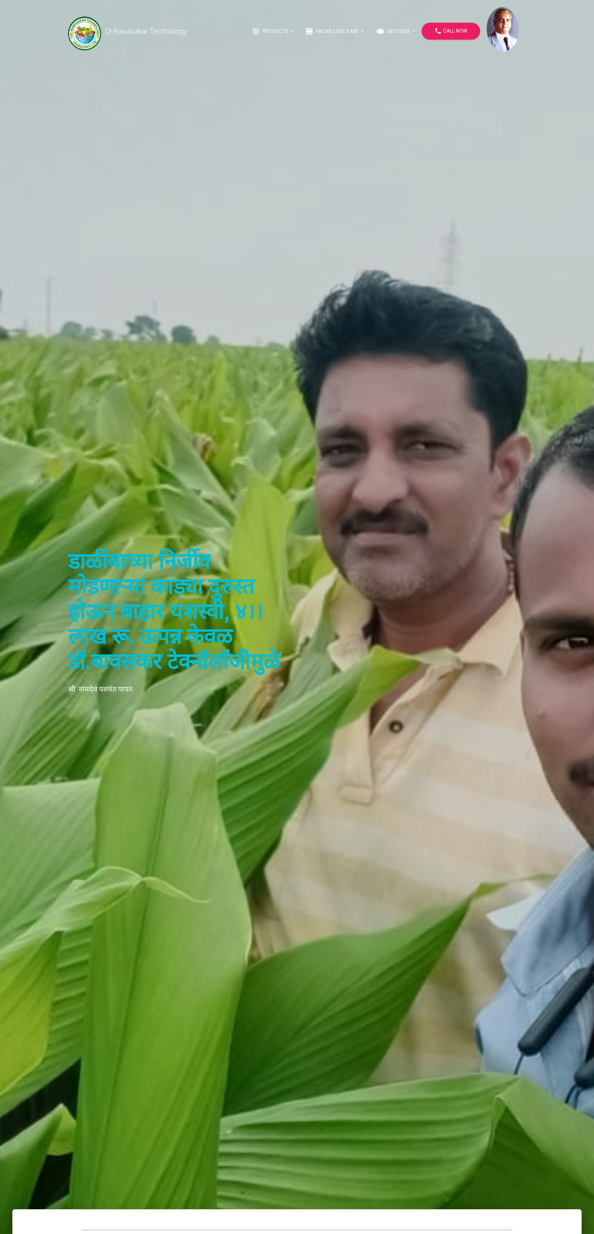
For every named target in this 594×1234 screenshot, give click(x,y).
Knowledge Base (332, 31)
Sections (393, 31)
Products (270, 31)
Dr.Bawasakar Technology (127, 31)
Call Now (450, 31)
